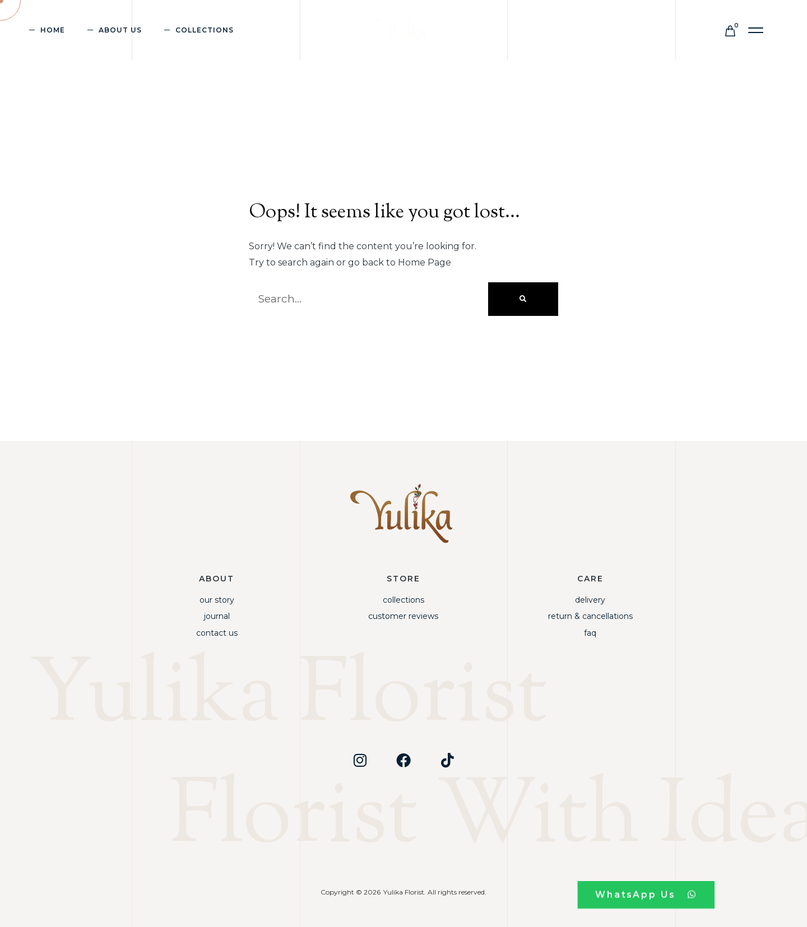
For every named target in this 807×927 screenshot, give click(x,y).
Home (52, 30)
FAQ (590, 633)
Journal (217, 616)
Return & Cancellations (590, 616)
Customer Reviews (403, 616)
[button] (756, 30)
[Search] (523, 299)
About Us (120, 30)
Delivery (590, 600)
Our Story (217, 600)
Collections (204, 30)
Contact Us (217, 633)
